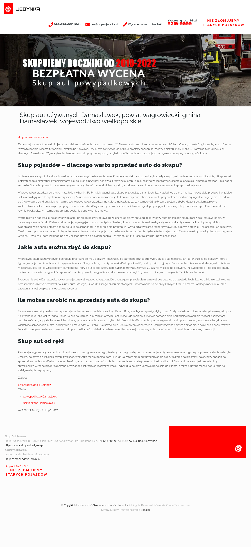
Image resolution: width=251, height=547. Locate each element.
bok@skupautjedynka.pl (143, 441)
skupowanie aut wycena (33, 137)
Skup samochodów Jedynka (22, 459)
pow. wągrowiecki (29, 384)
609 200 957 (111, 441)
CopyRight (70, 505)
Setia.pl (145, 509)
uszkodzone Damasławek (39, 403)
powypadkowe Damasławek (40, 396)
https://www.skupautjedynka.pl (24, 445)
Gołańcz (46, 384)
